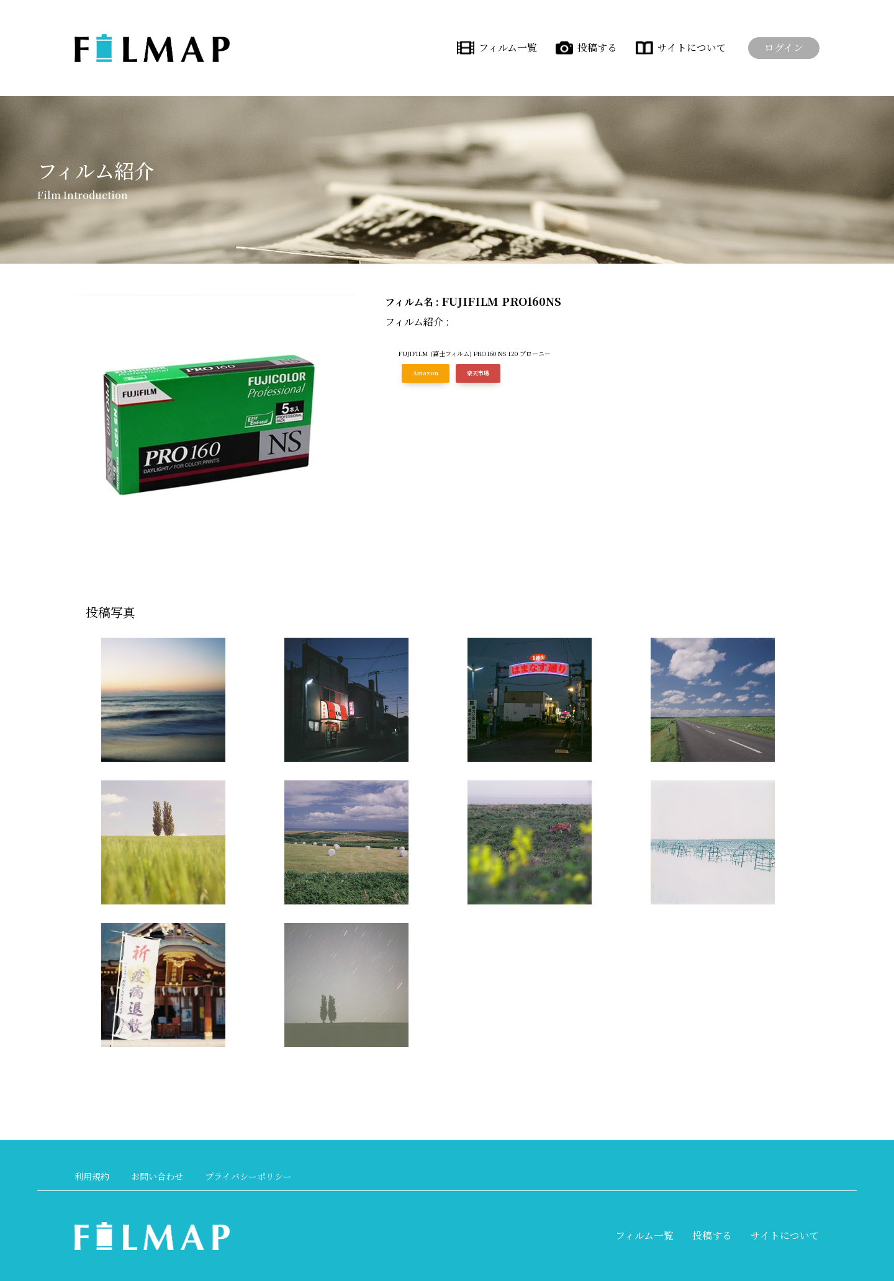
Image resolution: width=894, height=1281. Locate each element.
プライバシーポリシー (248, 1176)
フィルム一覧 (508, 47)
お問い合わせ (157, 1176)
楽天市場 (478, 373)
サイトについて (691, 47)
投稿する (597, 47)
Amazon (425, 373)
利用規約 (91, 1176)
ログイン (783, 47)
